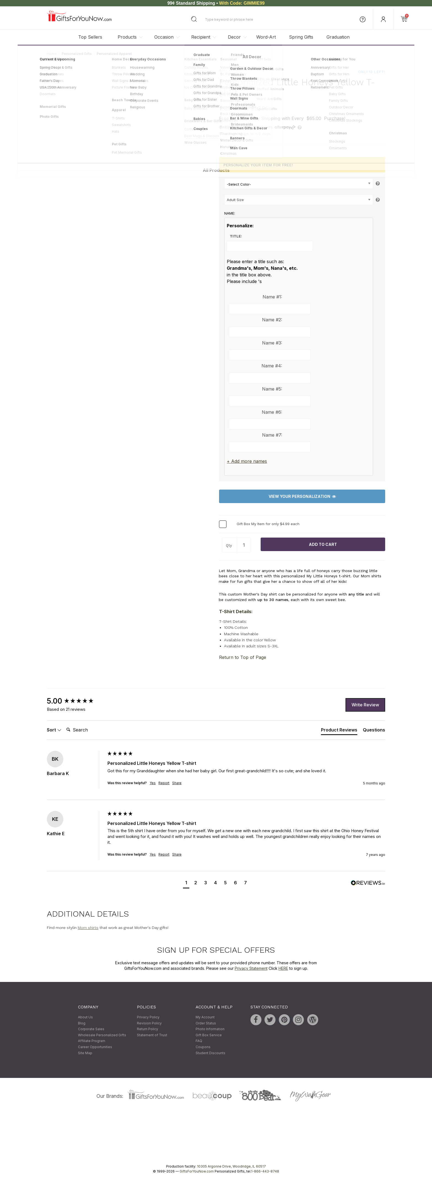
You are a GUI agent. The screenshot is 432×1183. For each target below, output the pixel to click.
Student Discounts (210, 1053)
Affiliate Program (91, 1041)
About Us (85, 1017)
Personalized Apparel (114, 54)
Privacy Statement (251, 968)
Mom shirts (88, 928)
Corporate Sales (91, 1029)
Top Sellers (90, 37)
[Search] (86, 730)
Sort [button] (54, 730)
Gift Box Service (209, 1035)
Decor (234, 37)
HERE (283, 968)
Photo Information (210, 1029)
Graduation (338, 37)
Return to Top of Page (242, 657)
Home (52, 54)
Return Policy (147, 1029)
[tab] (339, 731)
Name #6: (272, 412)
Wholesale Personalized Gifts (102, 1035)
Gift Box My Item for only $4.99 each (268, 524)
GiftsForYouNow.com (197, 1171)
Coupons (203, 1047)
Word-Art (266, 37)
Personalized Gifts (77, 54)
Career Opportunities (95, 1047)
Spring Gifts (301, 37)
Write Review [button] (365, 704)
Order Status (206, 1023)
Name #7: (272, 435)
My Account (205, 1017)
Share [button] (177, 783)
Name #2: (272, 320)
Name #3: (272, 343)
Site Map (85, 1053)
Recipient (200, 37)
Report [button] (163, 783)
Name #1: (272, 297)
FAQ (199, 1041)
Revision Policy (149, 1023)
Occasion (164, 37)
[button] (186, 883)
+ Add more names (247, 461)
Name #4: (271, 366)
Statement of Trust (152, 1035)
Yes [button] (153, 783)
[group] (76, 701)
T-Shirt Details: (236, 612)
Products (127, 37)
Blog (81, 1023)
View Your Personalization (302, 496)
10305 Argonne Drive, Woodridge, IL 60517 (231, 1167)
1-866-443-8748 (265, 1171)
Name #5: (272, 389)
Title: (236, 236)
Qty (229, 545)
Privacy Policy (148, 1017)
